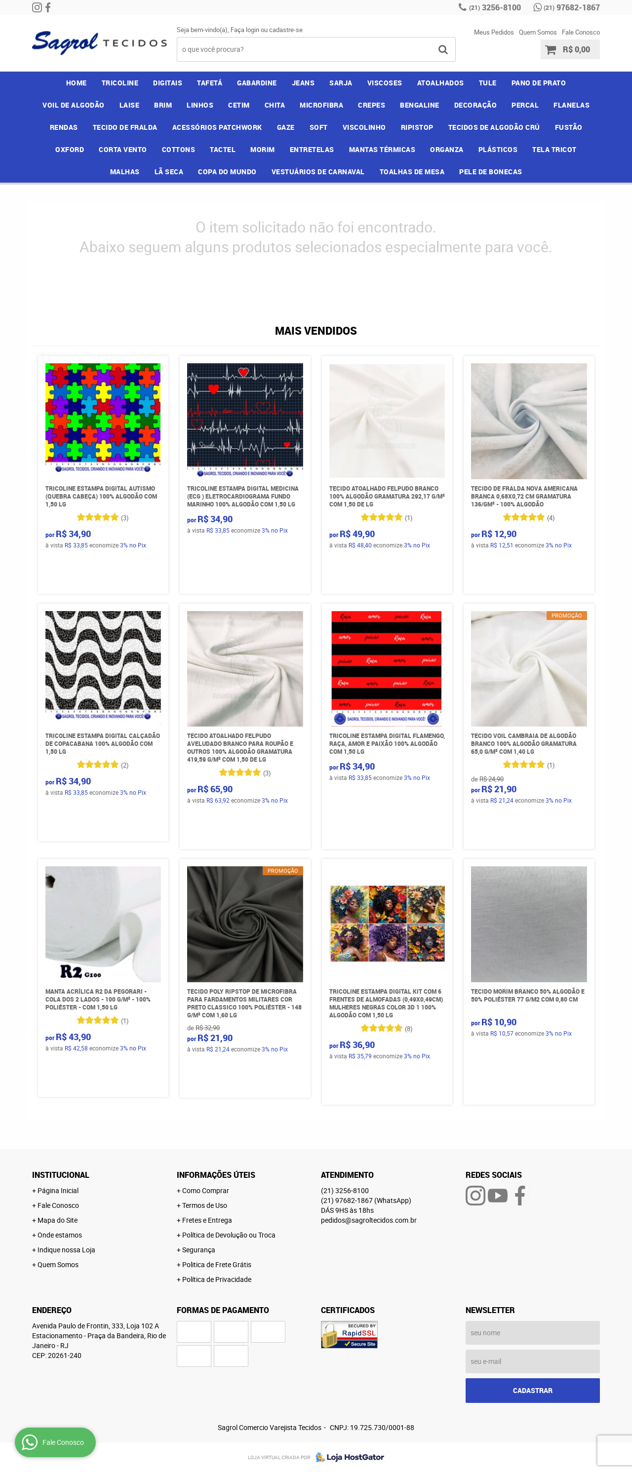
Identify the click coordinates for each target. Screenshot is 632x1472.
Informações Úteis (216, 1174)
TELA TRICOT (554, 149)
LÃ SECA (169, 171)
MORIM (262, 149)
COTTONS (179, 149)
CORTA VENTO (123, 149)
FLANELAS (571, 105)
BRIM (163, 105)
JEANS (303, 82)
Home (76, 82)
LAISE (129, 105)
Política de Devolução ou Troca (229, 1235)
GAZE (286, 127)
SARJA (341, 82)
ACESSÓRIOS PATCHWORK (217, 127)
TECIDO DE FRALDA (125, 127)
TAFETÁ (209, 82)
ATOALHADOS (440, 82)
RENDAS (64, 127)
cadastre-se (286, 29)
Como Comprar (205, 1190)
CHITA (275, 105)
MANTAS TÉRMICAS (382, 149)
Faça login (245, 29)
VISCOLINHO (364, 127)
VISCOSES (384, 82)
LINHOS (200, 105)
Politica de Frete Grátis (216, 1264)
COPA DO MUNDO (227, 171)
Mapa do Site (58, 1220)
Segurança (198, 1249)
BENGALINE (419, 105)
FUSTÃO (569, 127)
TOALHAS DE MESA (412, 171)
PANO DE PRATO (539, 82)
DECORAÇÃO (475, 105)
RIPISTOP (417, 127)
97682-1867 (572, 7)
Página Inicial (58, 1190)
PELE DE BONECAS (490, 171)
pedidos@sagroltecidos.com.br (369, 1220)
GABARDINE (257, 82)
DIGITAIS (167, 82)
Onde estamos (60, 1235)
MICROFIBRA (321, 105)
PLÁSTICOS (498, 149)
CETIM (239, 105)
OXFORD (69, 149)
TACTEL (223, 149)
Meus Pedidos (494, 32)
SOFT (319, 127)
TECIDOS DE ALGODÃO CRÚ (494, 127)
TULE (488, 82)
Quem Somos (538, 32)
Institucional (60, 1174)
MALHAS (125, 171)
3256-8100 (495, 7)
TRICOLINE (120, 82)
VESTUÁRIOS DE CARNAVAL (318, 171)
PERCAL (525, 105)
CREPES (371, 105)
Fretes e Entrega (207, 1220)
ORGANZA (447, 149)
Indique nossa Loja (66, 1249)
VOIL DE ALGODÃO (73, 105)
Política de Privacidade (216, 1279)
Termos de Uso (204, 1205)
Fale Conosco (581, 32)
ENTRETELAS (312, 149)
